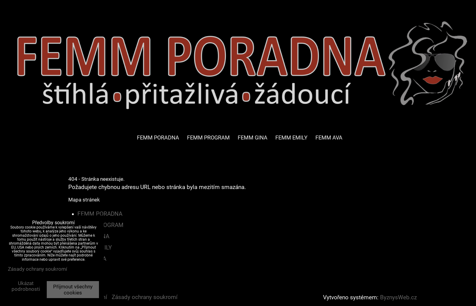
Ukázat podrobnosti (26, 286)
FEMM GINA (252, 137)
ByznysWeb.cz (398, 297)
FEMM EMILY (291, 137)
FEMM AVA (328, 137)
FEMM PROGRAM (208, 137)
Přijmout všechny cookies (73, 290)
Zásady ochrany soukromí (145, 297)
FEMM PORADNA (158, 137)
